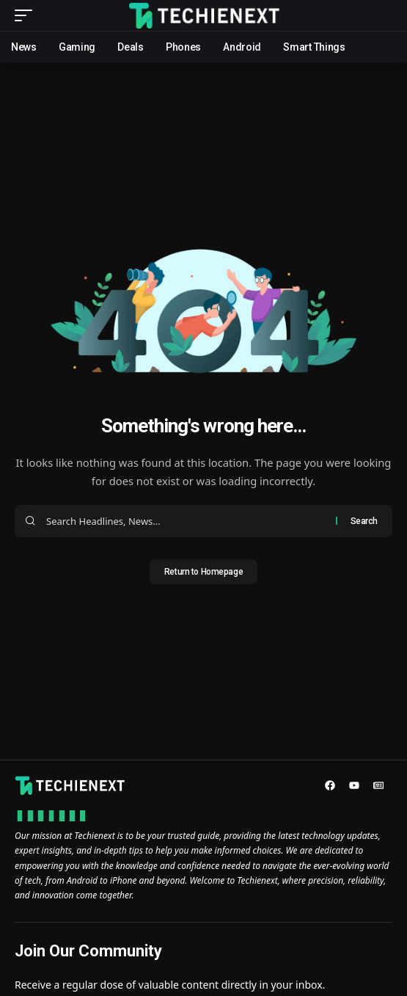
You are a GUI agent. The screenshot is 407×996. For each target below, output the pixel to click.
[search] (381, 16)
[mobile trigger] (27, 15)
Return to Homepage (203, 572)
